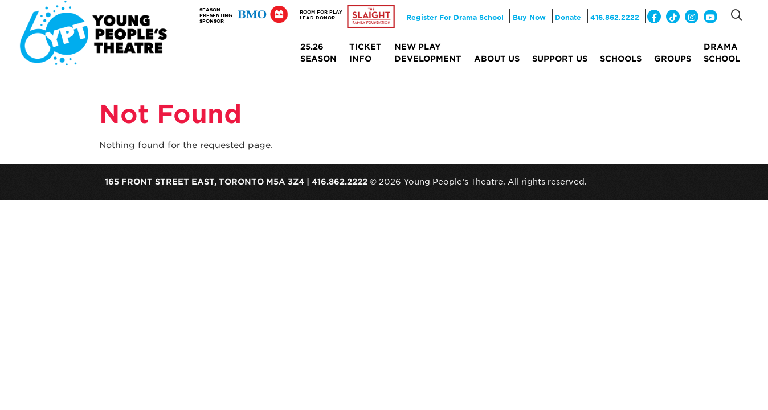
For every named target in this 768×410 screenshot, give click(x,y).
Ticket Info (365, 52)
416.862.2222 (614, 17)
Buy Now (529, 17)
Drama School (722, 52)
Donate (568, 17)
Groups (672, 58)
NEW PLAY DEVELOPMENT (427, 52)
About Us (497, 58)
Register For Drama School (455, 17)
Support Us (559, 58)
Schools (621, 58)
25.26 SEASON (318, 52)
